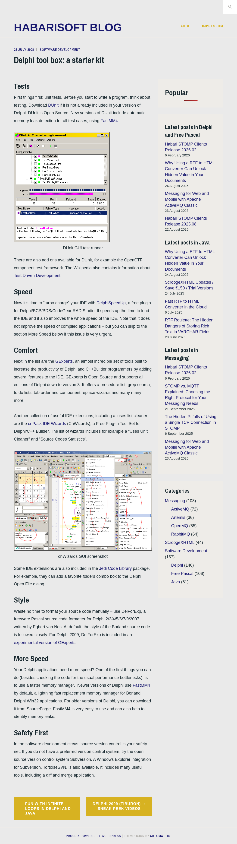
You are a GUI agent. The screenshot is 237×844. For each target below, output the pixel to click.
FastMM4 (109, 120)
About (187, 26)
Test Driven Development (37, 275)
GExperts (64, 361)
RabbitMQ (180, 534)
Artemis (178, 517)
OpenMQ (179, 526)
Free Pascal (182, 573)
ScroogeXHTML (179, 542)
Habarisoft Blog (68, 27)
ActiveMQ (180, 509)
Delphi (177, 565)
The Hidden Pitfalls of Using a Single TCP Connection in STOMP (190, 422)
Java (175, 582)
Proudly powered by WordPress (93, 836)
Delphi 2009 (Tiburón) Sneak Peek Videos (117, 806)
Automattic (160, 836)
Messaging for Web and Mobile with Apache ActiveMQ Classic (187, 199)
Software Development (60, 50)
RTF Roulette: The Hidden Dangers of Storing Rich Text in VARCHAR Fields (189, 326)
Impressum (212, 26)
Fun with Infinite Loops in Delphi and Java (48, 808)
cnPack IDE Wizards (47, 423)
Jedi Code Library (115, 568)
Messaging (175, 500)
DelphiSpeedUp (111, 303)
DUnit (53, 105)
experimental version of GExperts (44, 642)
